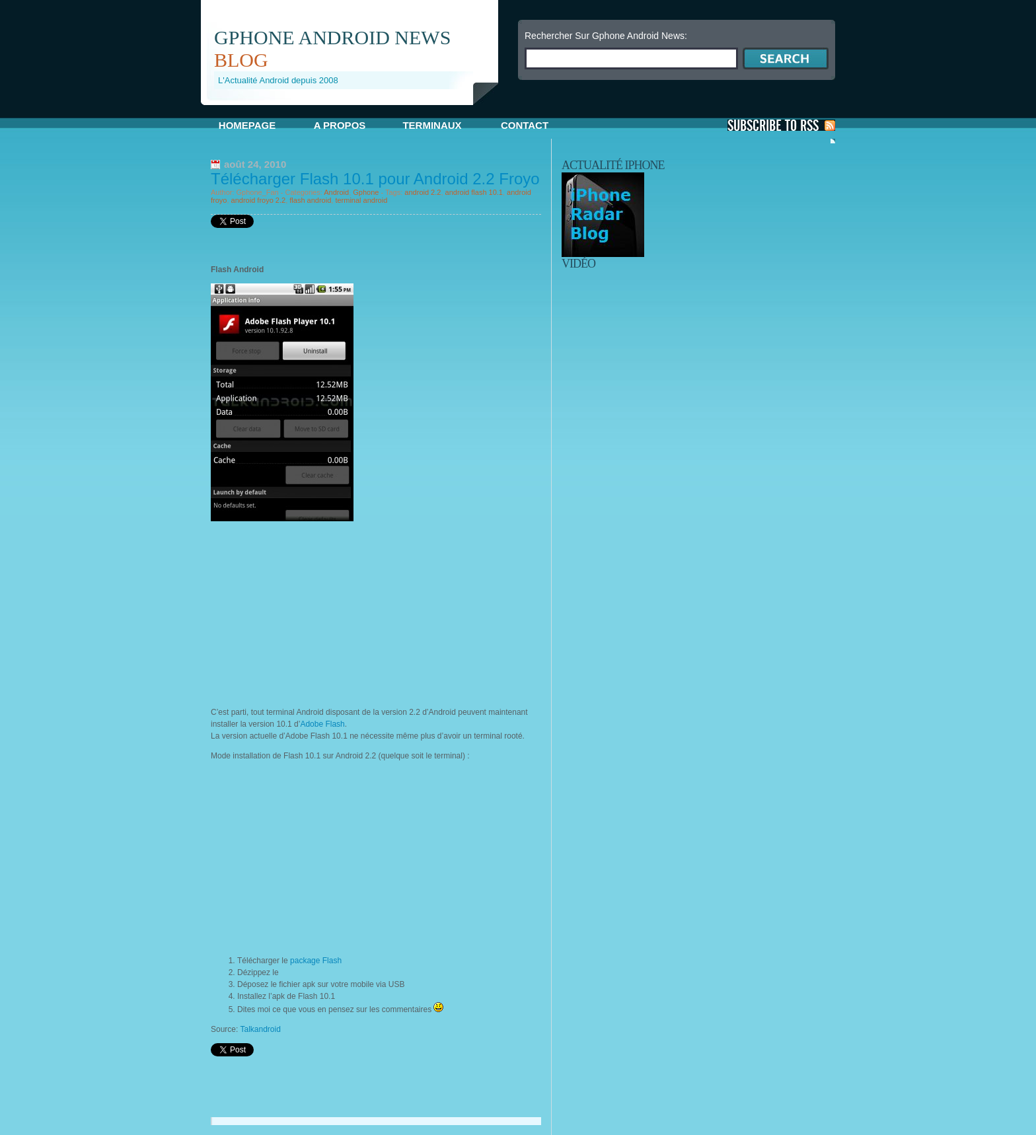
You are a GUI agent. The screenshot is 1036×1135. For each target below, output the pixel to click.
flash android (310, 200)
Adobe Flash (322, 724)
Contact (524, 125)
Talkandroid (260, 1029)
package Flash (316, 960)
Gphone (366, 192)
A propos (340, 125)
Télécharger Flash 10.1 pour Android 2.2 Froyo (375, 179)
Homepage (247, 125)
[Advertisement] (355, 110)
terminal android (361, 200)
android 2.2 (422, 192)
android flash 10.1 (474, 192)
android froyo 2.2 (258, 200)
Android (336, 192)
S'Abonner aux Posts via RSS (781, 125)
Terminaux (431, 125)
